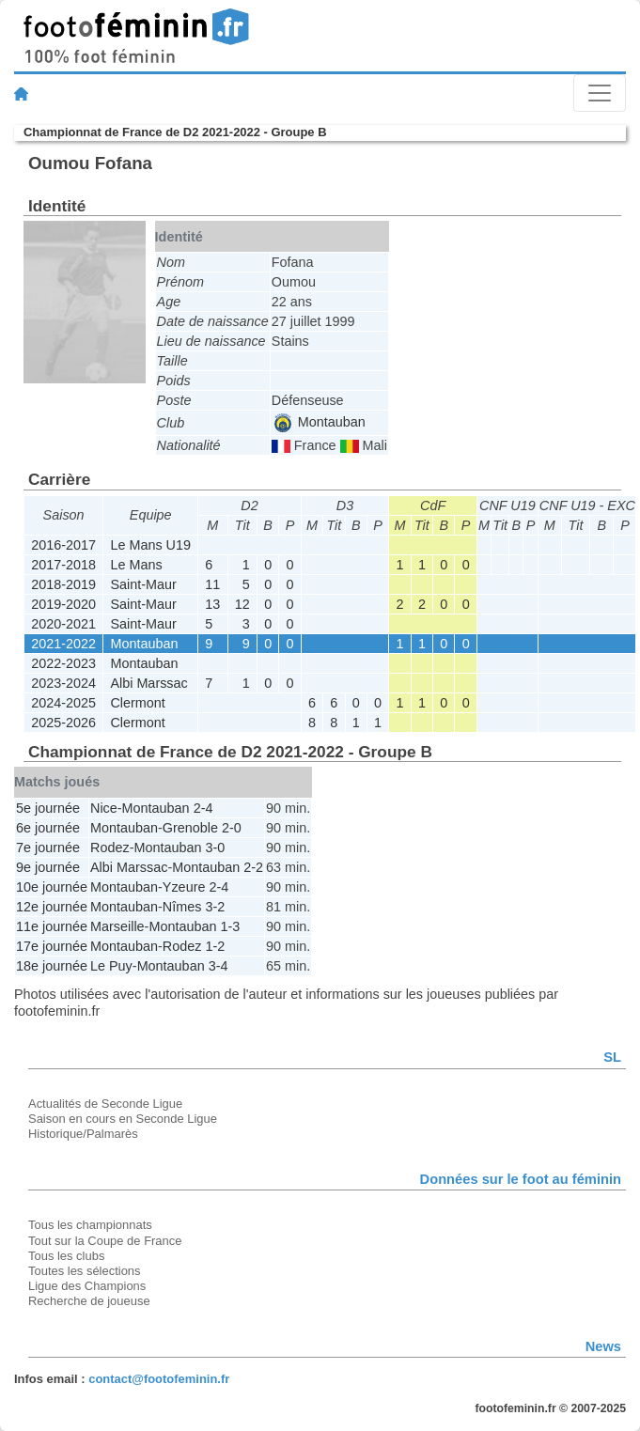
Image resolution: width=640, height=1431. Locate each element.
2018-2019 (63, 584)
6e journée (48, 827)
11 (212, 584)
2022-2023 (63, 663)
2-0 (232, 827)
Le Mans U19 (150, 544)
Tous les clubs (66, 1256)
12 (242, 604)
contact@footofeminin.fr (158, 1379)
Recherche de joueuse (89, 1301)
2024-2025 (63, 702)
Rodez (110, 847)
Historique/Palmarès (83, 1134)
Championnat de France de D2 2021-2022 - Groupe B (174, 132)
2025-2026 (63, 722)
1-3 (230, 926)
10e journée (51, 886)
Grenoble (190, 827)
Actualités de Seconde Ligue (105, 1104)
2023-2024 (63, 683)
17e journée (51, 946)
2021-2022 (63, 643)
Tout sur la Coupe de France (104, 1241)
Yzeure (184, 886)
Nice (103, 808)
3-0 (215, 847)
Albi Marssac (148, 683)
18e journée (51, 965)
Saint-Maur (143, 584)
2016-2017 (63, 544)
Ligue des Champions (87, 1286)
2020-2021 (63, 623)
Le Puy (111, 965)
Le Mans (136, 564)
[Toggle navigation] (599, 93)
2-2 (253, 867)
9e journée (48, 867)
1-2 (215, 946)
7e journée (48, 847)
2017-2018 (63, 564)
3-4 (218, 965)
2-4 (203, 808)
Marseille (117, 926)
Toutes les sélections (84, 1271)
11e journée (51, 926)
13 (212, 604)
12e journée (51, 906)
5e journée (48, 808)
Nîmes (182, 906)
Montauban (319, 421)
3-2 (215, 906)
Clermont (137, 702)
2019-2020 (63, 604)
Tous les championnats (90, 1225)
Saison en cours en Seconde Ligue (122, 1119)
